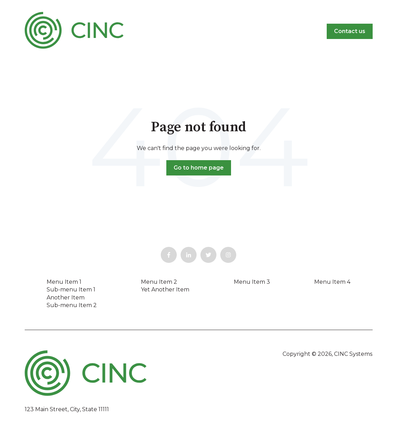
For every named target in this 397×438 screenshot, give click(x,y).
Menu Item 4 (332, 282)
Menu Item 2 (159, 282)
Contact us (349, 31)
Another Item (66, 297)
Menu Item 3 (252, 282)
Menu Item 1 (64, 282)
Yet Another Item (165, 289)
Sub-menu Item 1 (71, 289)
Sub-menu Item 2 (72, 305)
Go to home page (199, 167)
